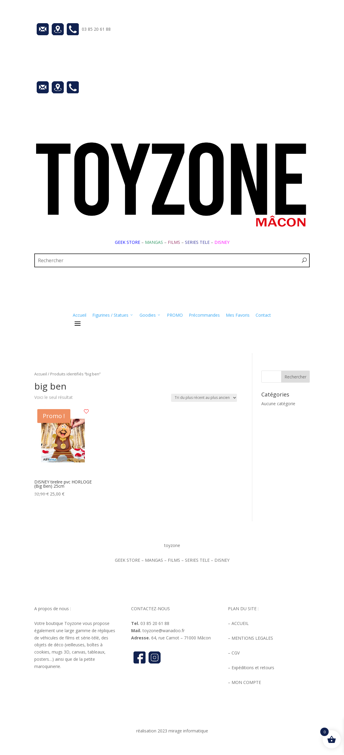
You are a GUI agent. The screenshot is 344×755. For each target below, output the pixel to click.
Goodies (150, 315)
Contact (263, 315)
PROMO (175, 315)
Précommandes (204, 315)
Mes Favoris (238, 315)
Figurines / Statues (113, 315)
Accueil (79, 315)
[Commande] (204, 398)
